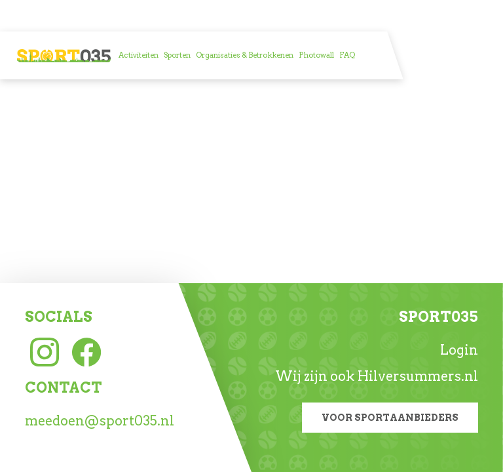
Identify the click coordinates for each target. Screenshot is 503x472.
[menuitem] (138, 55)
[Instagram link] (44, 351)
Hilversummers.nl (418, 376)
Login (459, 350)
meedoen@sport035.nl (99, 421)
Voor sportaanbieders (390, 417)
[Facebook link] (86, 351)
